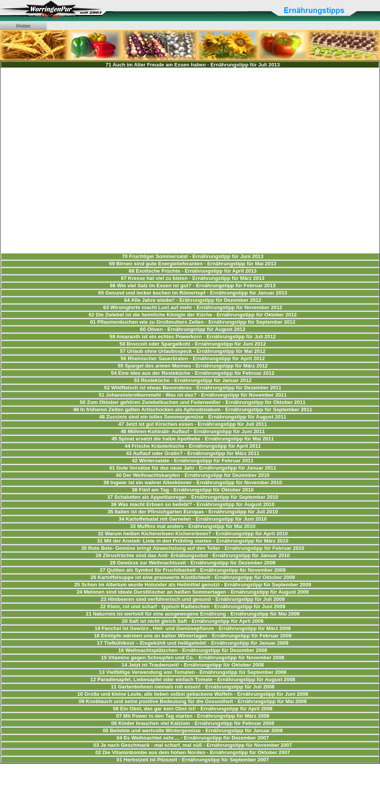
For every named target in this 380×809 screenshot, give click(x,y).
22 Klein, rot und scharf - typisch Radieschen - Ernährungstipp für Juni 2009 (192, 606)
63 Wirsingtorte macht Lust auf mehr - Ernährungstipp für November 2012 (192, 307)
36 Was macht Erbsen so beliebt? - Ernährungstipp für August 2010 (192, 504)
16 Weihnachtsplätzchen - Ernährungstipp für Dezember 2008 (192, 650)
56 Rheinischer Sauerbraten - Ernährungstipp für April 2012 (193, 358)
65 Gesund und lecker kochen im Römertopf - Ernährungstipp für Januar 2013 (192, 293)
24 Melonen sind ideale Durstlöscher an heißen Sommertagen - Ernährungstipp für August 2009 (193, 592)
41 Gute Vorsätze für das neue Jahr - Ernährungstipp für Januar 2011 (192, 468)
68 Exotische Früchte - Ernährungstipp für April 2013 (193, 271)
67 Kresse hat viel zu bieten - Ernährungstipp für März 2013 (192, 278)
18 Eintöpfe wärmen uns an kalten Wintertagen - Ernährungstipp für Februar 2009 (193, 636)
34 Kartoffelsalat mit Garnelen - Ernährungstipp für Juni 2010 (193, 519)
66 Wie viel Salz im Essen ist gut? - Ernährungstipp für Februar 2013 (193, 285)
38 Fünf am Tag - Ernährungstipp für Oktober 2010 (192, 490)
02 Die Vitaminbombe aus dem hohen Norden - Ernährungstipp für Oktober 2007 (192, 752)
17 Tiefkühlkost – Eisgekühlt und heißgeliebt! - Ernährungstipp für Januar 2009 (193, 643)
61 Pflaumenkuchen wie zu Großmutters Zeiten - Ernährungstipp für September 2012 (193, 322)
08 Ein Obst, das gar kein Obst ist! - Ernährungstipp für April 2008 (193, 708)
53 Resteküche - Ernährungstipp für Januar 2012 (193, 380)
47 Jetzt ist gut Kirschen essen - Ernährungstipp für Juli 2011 (192, 424)
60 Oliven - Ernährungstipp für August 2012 (192, 329)
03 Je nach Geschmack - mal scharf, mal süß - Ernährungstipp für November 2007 (192, 745)
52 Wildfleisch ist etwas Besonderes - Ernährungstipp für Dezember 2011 (192, 387)
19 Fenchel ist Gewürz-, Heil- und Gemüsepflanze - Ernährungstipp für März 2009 (192, 628)
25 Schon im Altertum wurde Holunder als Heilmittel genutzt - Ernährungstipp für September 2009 (192, 584)
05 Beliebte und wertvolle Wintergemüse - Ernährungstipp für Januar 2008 (193, 730)
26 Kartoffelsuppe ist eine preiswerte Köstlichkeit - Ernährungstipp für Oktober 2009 (193, 577)
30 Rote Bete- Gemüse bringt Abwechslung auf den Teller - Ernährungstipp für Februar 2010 (192, 548)
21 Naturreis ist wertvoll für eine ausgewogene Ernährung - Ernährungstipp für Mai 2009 (193, 614)
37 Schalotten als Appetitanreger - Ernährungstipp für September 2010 (192, 497)
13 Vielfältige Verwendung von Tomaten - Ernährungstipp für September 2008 (192, 672)
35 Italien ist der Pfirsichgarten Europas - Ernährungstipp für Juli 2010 (192, 512)
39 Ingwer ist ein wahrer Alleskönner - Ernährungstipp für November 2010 (192, 482)
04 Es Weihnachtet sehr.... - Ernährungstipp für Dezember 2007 (193, 738)
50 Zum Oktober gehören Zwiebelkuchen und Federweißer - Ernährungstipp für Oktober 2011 (193, 402)
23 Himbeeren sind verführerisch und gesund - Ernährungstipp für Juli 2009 (192, 599)
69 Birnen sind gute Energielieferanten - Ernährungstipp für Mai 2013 (192, 263)
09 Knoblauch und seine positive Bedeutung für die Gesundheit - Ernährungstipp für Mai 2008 (193, 701)
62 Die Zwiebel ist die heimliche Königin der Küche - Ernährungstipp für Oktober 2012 (193, 315)
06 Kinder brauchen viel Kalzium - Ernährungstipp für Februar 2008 (192, 723)
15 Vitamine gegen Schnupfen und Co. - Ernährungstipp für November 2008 (192, 657)
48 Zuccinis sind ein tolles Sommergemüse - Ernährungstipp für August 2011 (192, 417)
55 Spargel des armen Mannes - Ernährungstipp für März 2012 (192, 366)
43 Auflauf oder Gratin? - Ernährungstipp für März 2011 (192, 453)
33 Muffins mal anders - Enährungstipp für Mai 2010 (193, 526)
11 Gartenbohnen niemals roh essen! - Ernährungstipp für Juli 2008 (193, 687)
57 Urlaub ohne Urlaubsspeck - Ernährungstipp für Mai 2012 (192, 351)
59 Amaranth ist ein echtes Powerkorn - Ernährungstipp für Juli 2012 (192, 336)
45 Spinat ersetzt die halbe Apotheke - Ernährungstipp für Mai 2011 (192, 439)
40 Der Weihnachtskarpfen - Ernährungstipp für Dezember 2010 (192, 475)
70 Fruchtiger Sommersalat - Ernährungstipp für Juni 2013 (193, 256)
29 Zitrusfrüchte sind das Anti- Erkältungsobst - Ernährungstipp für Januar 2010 (193, 555)
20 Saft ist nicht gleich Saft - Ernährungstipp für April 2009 (192, 621)
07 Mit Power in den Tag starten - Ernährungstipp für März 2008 (192, 716)
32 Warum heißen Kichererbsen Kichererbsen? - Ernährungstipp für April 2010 (192, 533)
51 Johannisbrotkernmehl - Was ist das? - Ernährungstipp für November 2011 (193, 395)
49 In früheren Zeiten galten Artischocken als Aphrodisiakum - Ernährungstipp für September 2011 (192, 409)
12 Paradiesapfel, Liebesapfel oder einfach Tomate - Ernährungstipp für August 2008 (192, 679)
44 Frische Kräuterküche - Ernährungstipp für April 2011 (192, 446)
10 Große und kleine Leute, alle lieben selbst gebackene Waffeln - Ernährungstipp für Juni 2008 (192, 694)
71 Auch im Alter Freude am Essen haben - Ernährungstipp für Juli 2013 (193, 65)
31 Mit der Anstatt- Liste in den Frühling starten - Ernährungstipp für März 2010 (193, 541)
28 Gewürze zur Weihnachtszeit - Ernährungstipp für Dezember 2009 (193, 563)
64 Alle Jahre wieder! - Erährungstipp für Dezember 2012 (192, 300)
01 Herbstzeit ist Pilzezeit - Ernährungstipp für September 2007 (193, 760)
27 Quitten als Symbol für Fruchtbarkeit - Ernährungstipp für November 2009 (193, 570)
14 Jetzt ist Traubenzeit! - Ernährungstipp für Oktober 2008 (192, 665)
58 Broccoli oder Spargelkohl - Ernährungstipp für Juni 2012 (192, 344)
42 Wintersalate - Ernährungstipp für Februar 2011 (193, 460)
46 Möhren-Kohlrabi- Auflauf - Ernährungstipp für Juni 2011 (193, 431)
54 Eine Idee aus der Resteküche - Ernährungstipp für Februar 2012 (192, 373)
